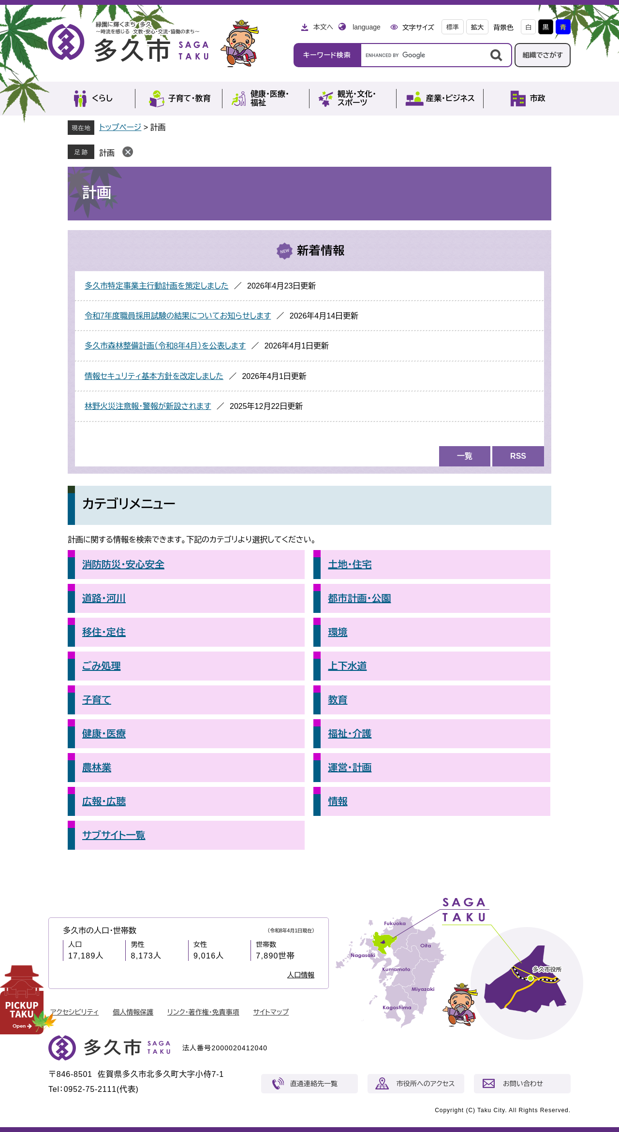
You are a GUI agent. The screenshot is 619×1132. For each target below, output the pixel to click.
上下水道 (347, 666)
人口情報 (300, 975)
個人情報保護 (133, 1012)
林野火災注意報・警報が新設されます (148, 406)
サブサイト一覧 (114, 835)
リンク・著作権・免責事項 (203, 1012)
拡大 (477, 27)
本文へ (323, 27)
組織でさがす (542, 55)
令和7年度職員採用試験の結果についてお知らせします (178, 316)
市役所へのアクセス (426, 1084)
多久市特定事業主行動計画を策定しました (157, 286)
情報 (337, 801)
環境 (337, 632)
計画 (107, 153)
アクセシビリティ (74, 1012)
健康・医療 (104, 733)
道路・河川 (104, 598)
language (367, 27)
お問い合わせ (523, 1084)
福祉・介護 (349, 733)
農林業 (96, 767)
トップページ (120, 127)
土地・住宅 (349, 564)
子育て (96, 700)
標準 (452, 27)
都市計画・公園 (359, 598)
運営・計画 (349, 767)
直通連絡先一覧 (314, 1084)
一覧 (464, 456)
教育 (337, 700)
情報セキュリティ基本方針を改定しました (154, 376)
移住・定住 (104, 632)
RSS (518, 456)
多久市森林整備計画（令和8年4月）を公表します (165, 346)
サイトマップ (271, 1012)
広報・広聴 (104, 801)
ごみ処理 (101, 666)
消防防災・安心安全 (123, 564)
